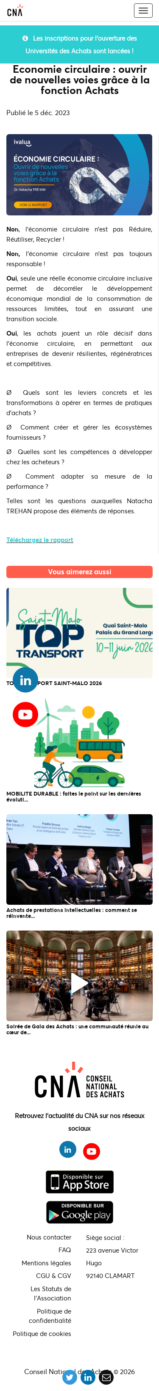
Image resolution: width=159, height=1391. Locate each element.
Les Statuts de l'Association (51, 1293)
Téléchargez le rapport (39, 539)
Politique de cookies (42, 1333)
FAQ (65, 1249)
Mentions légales (46, 1263)
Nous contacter (49, 1237)
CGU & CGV (53, 1275)
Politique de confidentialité (50, 1316)
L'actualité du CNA (79, 583)
